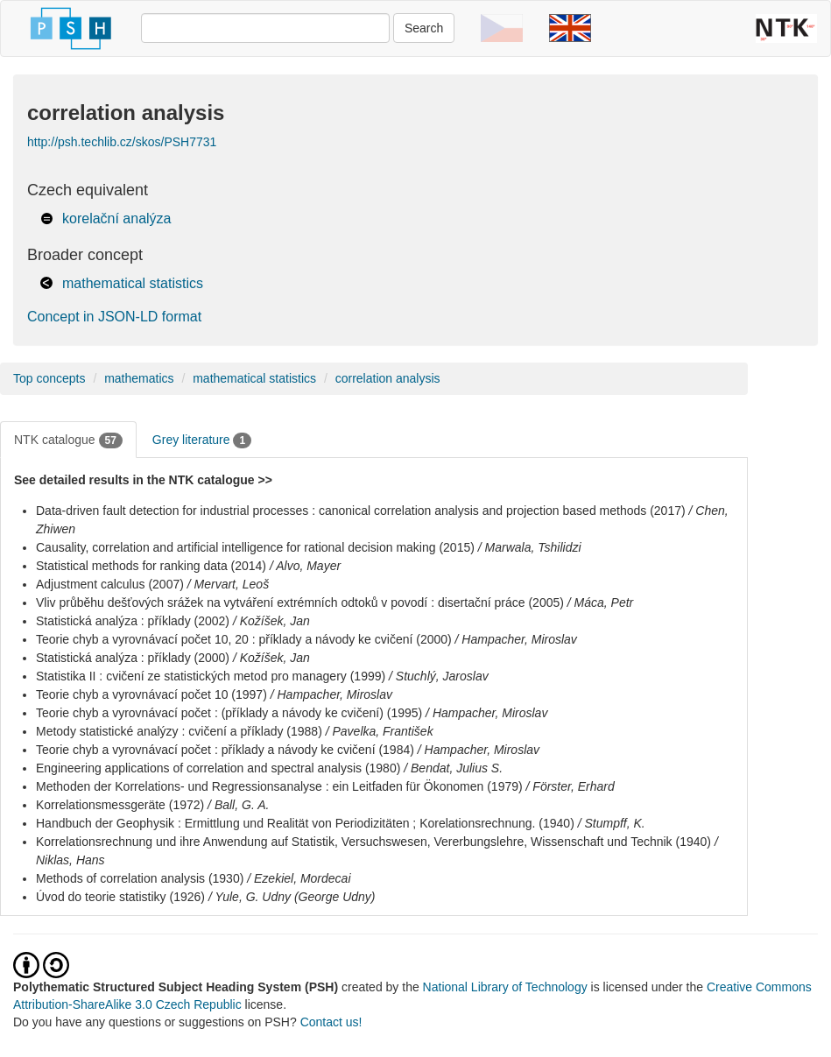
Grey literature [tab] (201, 440)
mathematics (138, 378)
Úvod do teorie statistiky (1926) (120, 897)
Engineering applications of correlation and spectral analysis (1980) (218, 768)
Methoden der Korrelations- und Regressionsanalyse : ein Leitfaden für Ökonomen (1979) (279, 786)
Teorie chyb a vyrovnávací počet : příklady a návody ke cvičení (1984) (225, 750)
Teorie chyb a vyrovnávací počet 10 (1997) (151, 694)
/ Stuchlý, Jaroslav (439, 676)
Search (424, 28)
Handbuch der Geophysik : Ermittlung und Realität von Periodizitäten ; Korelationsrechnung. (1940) (305, 823)
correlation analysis (387, 378)
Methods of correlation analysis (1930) (139, 878)
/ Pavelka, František (379, 731)
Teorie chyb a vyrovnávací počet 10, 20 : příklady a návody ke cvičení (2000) (244, 639)
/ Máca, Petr (600, 602)
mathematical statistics (132, 283)
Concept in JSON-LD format (114, 316)
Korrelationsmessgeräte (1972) (120, 805)
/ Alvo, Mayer (305, 566)
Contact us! (331, 1022)
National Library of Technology (505, 987)
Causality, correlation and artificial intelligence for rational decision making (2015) (255, 547)
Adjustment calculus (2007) (110, 584)
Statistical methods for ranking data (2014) (151, 566)
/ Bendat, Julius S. (453, 768)
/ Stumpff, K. (611, 823)
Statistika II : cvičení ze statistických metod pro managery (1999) (210, 676)
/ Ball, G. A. (238, 805)
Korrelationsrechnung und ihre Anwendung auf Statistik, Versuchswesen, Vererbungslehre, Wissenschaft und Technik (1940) (373, 842)
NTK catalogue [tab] (68, 440)
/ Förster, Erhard (570, 786)
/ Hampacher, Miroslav (516, 639)
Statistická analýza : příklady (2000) (132, 658)
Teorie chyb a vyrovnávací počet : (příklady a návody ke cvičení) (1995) (229, 713)
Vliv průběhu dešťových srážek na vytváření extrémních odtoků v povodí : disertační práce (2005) (300, 602)
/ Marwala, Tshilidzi (529, 547)
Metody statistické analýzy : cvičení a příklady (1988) (179, 731)
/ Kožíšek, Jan (271, 621)
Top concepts (49, 378)
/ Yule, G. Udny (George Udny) (292, 897)
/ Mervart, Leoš (228, 584)
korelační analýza (117, 218)
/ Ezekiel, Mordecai (298, 878)
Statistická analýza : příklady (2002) (132, 621)
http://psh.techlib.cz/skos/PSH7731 (121, 142)
